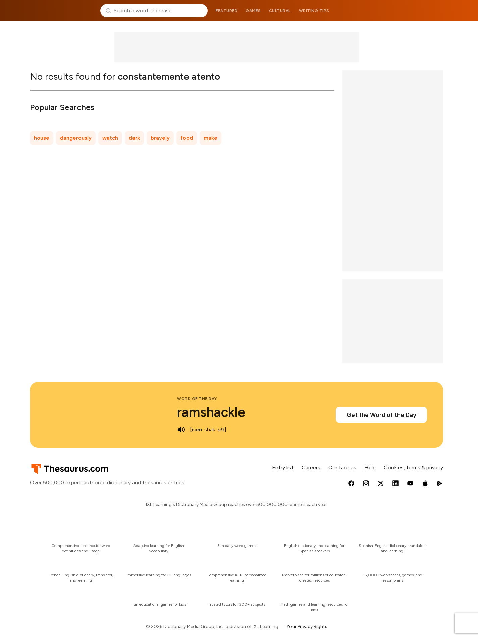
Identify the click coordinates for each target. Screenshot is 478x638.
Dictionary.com (416, 11)
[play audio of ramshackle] (181, 430)
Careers (311, 467)
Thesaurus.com (63, 10)
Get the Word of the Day (381, 415)
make (210, 138)
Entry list (283, 467)
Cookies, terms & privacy (413, 467)
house (41, 138)
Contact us (342, 467)
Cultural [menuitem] (280, 10)
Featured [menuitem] (226, 10)
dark (134, 138)
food (186, 138)
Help (370, 467)
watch (110, 138)
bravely (160, 138)
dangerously (76, 138)
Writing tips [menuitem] (314, 10)
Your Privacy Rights (306, 626)
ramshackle (211, 412)
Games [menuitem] (253, 10)
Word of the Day (197, 398)
